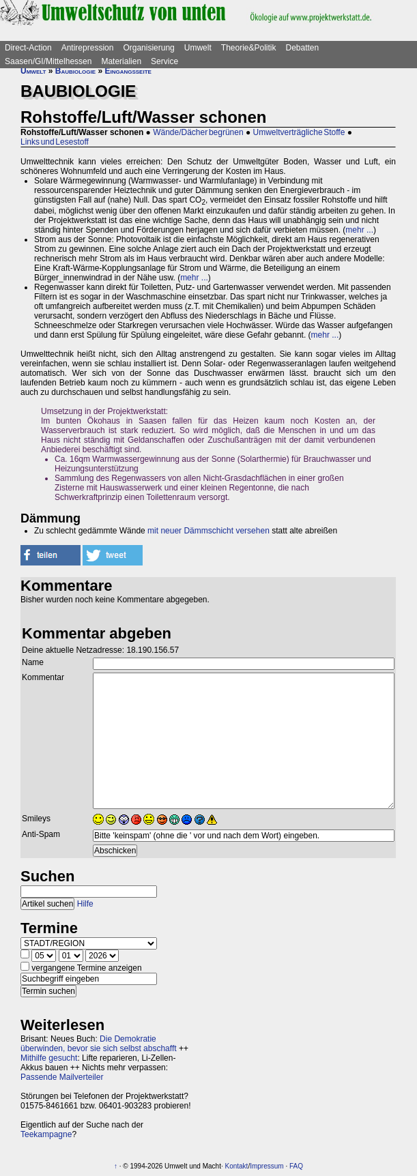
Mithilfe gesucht (48, 1058)
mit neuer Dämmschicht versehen (208, 530)
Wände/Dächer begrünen (198, 132)
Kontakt (236, 1166)
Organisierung (148, 48)
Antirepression (87, 48)
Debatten (302, 48)
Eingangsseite (127, 71)
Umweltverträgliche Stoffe (299, 132)
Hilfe (85, 904)
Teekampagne (46, 1134)
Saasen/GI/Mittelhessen (48, 61)
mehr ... (359, 230)
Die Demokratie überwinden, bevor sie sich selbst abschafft (98, 1043)
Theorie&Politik (248, 48)
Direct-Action (28, 48)
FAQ (296, 1166)
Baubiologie (75, 71)
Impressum (266, 1166)
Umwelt (198, 48)
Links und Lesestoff (54, 142)
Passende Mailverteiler (61, 1077)
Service (164, 61)
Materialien (121, 61)
